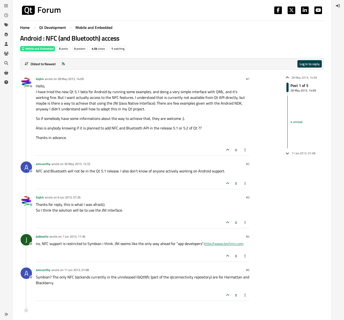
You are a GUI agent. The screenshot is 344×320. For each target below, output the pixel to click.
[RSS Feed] (63, 64)
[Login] (337, 6)
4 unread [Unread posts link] (296, 121)
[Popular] (6, 34)
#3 (247, 197)
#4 (247, 236)
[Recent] (6, 15)
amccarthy (43, 163)
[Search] (6, 63)
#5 (247, 269)
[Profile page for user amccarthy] (26, 167)
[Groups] (6, 53)
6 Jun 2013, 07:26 (69, 197)
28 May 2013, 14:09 (71, 78)
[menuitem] (337, 6)
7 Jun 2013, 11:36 (73, 236)
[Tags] (6, 25)
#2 (247, 163)
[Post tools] (245, 150)
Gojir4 (40, 78)
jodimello (42, 236)
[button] (6, 314)
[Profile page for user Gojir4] (26, 82)
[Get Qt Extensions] (6, 72)
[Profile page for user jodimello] (26, 239)
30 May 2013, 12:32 (77, 163)
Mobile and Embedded (37, 48)
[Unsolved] (6, 82)
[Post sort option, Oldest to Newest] (40, 64)
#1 (247, 78)
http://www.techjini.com (223, 243)
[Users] (6, 44)
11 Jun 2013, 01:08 (76, 269)
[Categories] (6, 6)
